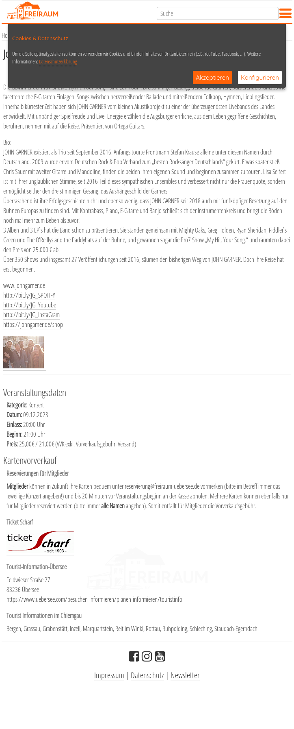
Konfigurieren (260, 77)
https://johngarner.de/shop (33, 324)
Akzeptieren (212, 77)
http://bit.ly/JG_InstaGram (31, 314)
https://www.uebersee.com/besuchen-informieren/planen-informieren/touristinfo (94, 599)
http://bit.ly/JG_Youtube (29, 304)
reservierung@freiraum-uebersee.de (162, 486)
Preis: (12, 444)
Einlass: (14, 424)
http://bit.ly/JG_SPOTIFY (29, 295)
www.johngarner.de (24, 285)
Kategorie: (17, 404)
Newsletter (185, 675)
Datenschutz (147, 675)
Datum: (14, 414)
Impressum (109, 675)
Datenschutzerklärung (58, 61)
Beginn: (15, 434)
